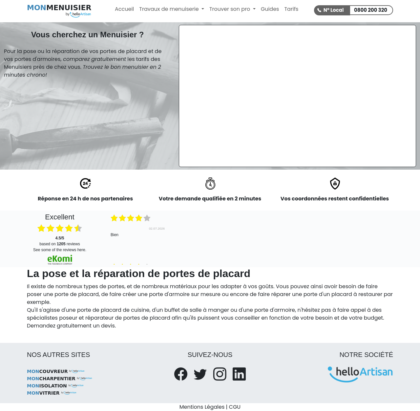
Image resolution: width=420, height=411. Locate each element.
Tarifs (291, 9)
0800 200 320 (370, 10)
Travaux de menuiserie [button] (169, 9)
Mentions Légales (201, 407)
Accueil (124, 9)
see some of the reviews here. (59, 250)
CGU (235, 407)
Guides (270, 9)
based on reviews (59, 241)
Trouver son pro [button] (230, 9)
